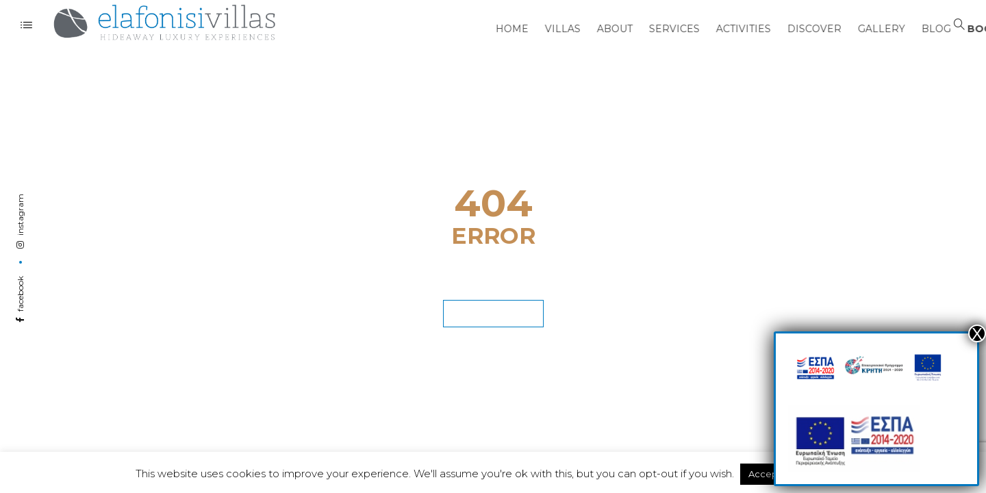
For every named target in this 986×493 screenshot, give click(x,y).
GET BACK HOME (493, 310)
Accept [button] (764, 473)
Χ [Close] (977, 333)
